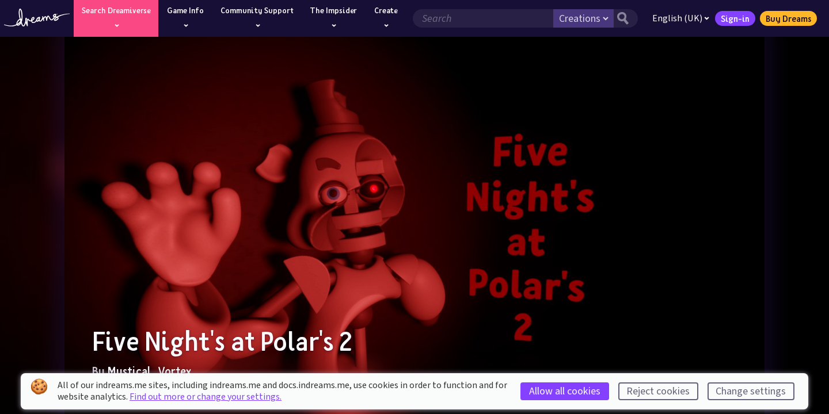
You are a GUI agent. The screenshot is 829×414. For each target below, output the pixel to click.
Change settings (751, 391)
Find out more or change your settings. (206, 396)
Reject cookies (658, 391)
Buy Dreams (788, 18)
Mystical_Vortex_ (153, 370)
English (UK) (680, 18)
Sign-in (735, 18)
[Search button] (626, 18)
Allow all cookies (564, 391)
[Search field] (483, 18)
